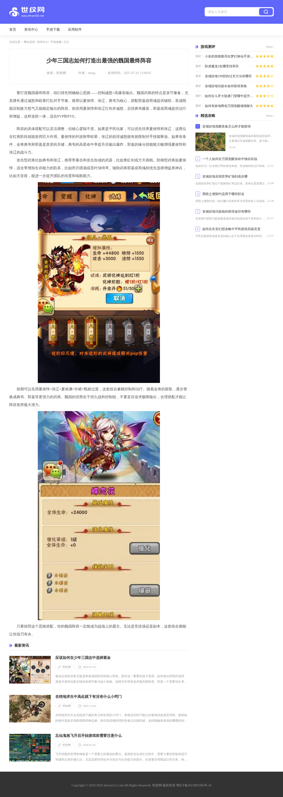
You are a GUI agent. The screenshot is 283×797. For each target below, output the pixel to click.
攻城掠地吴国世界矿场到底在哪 (225, 176)
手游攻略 (56, 42)
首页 (12, 29)
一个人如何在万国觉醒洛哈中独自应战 (229, 159)
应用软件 (75, 29)
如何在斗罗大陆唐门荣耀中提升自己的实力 (230, 96)
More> (270, 46)
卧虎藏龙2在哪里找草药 (222, 66)
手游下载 (53, 29)
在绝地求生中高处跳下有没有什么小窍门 (88, 697)
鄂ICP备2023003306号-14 (193, 785)
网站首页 (29, 42)
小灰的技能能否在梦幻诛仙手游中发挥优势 (230, 56)
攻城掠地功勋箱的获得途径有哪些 (226, 211)
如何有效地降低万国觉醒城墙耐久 (229, 106)
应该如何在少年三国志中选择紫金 (83, 658)
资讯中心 (31, 29)
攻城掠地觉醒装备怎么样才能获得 (226, 126)
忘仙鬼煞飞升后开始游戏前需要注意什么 (88, 736)
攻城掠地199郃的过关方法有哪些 (228, 76)
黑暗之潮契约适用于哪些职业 (223, 194)
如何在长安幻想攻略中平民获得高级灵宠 (231, 229)
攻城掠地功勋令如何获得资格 (226, 86)
